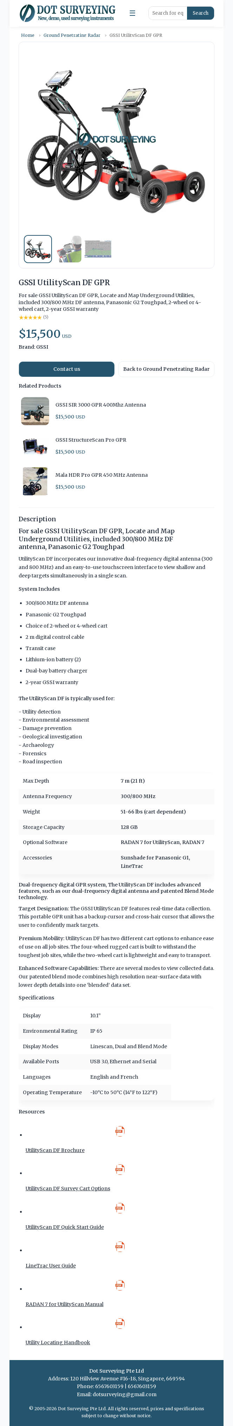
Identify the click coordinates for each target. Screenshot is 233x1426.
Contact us (66, 369)
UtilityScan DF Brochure (55, 1150)
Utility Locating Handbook (58, 1342)
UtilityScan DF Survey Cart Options (68, 1188)
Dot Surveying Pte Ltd (82, 1408)
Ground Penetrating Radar (72, 35)
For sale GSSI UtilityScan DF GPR (70, 531)
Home (27, 35)
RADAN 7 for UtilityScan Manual (65, 1304)
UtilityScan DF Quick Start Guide (65, 1227)
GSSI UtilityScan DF (104, 908)
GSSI (42, 347)
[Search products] (168, 13)
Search (200, 13)
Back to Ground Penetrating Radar (166, 369)
